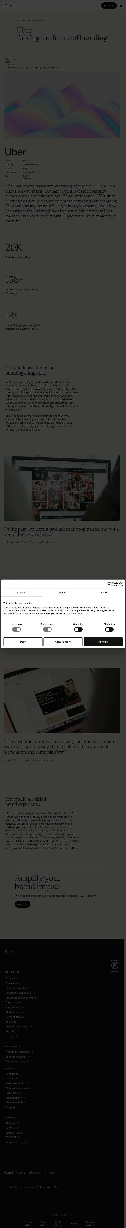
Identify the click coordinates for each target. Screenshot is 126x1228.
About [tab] (104, 592)
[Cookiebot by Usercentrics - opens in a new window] (110, 584)
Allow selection (63, 641)
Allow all (103, 641)
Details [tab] (63, 592)
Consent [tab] (21, 592)
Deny (23, 641)
